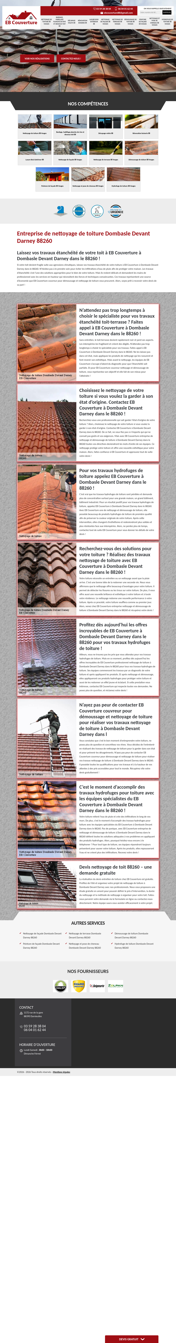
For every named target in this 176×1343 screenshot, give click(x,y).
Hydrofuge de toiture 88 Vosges (167, 22)
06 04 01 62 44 (123, 8)
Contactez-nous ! (71, 58)
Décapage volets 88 (71, 22)
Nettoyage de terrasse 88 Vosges (117, 22)
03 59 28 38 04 (102, 8)
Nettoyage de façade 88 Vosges (105, 22)
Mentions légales (61, 1072)
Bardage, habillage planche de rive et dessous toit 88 (59, 21)
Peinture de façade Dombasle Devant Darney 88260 (41, 945)
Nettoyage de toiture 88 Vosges (46, 22)
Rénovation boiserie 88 (82, 22)
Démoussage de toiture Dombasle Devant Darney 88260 (131, 935)
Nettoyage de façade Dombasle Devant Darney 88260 (42, 935)
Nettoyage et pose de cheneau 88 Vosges (154, 21)
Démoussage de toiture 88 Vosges (130, 22)
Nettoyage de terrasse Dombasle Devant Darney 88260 (85, 935)
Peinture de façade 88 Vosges (143, 22)
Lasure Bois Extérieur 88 (93, 22)
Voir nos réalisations (37, 58)
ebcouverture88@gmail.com (116, 12)
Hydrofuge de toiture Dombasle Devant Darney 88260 (134, 945)
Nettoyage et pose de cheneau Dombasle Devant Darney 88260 (85, 945)
